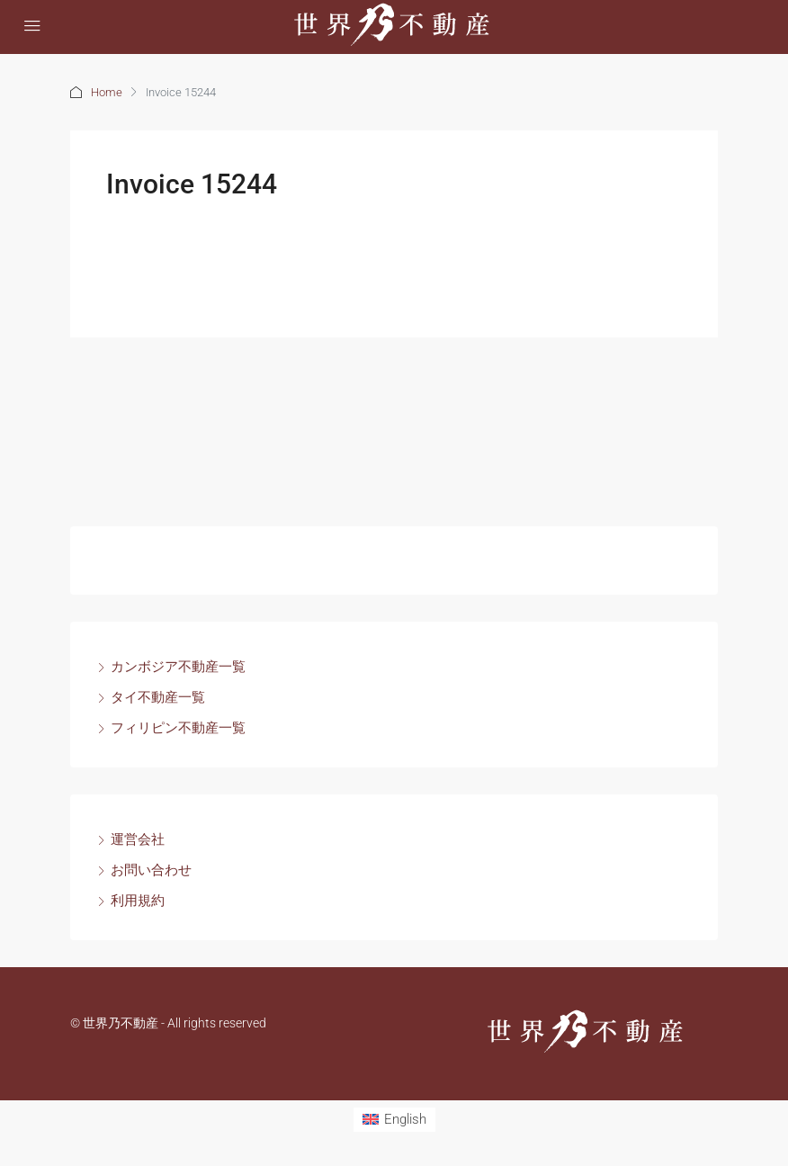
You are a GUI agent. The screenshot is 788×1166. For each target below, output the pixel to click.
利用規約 (138, 900)
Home (106, 92)
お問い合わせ (151, 870)
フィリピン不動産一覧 (178, 728)
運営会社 (138, 839)
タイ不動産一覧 (158, 697)
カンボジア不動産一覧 (178, 667)
